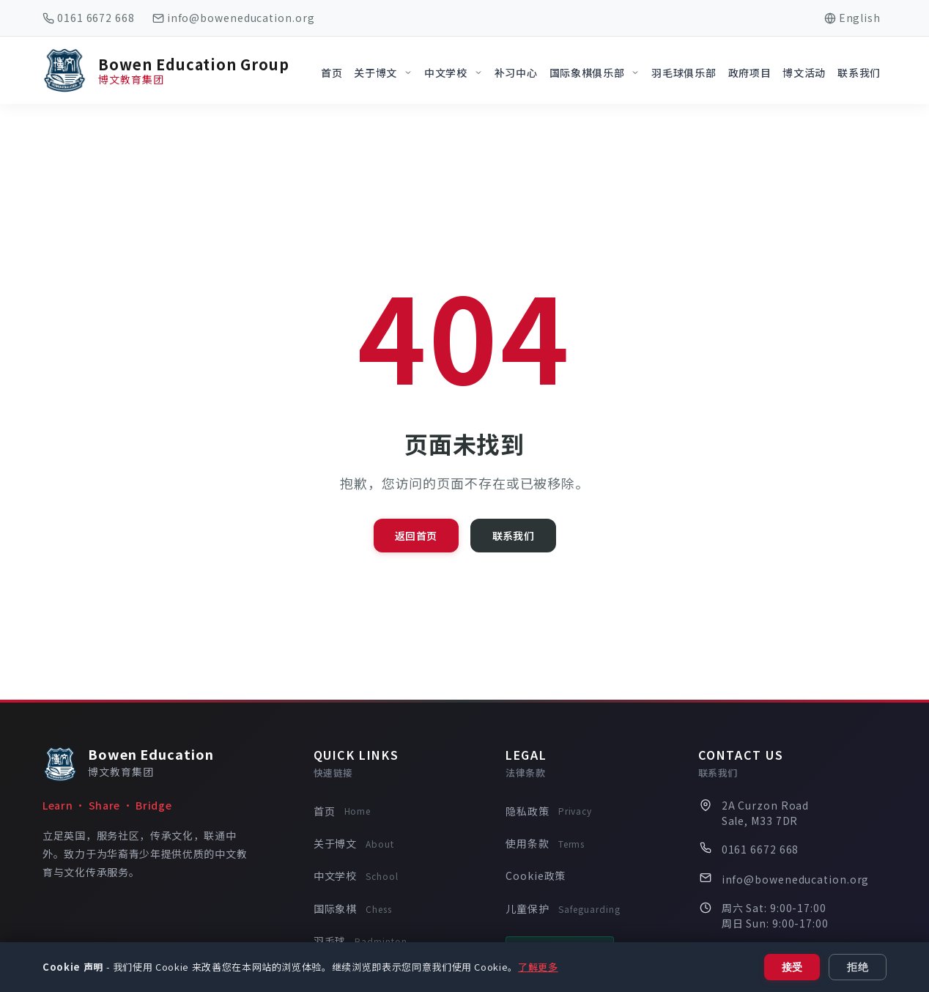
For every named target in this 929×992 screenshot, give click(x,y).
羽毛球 (360, 941)
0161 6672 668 (96, 17)
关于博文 (354, 844)
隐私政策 (549, 811)
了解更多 (538, 967)
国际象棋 (353, 909)
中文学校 (356, 876)
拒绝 (857, 967)
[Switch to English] (852, 18)
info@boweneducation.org (241, 17)
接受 (792, 967)
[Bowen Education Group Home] (165, 70)
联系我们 (513, 535)
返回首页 (416, 535)
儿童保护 (563, 909)
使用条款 (545, 844)
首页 (342, 811)
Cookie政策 (536, 875)
